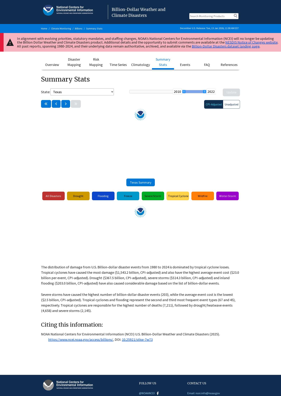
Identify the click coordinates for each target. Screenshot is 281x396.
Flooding (103, 196)
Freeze (128, 196)
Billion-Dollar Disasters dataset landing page (225, 46)
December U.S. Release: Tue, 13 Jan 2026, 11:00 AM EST (209, 28)
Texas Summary (140, 182)
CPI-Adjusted (214, 104)
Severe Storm (153, 196)
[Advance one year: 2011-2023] (65, 104)
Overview (52, 64)
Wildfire (203, 196)
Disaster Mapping (74, 62)
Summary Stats (94, 28)
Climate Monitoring (61, 28)
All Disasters (53, 196)
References (229, 64)
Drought (78, 196)
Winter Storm (227, 196)
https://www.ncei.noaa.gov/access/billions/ (80, 339)
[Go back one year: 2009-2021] (56, 104)
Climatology (140, 64)
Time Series (118, 64)
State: (45, 92)
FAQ (207, 64)
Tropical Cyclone (178, 196)
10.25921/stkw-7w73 (137, 339)
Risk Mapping (96, 62)
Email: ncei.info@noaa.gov (203, 393)
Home (44, 28)
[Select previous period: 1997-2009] (46, 104)
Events (185, 64)
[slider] (183, 91)
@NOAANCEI (149, 393)
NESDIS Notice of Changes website (251, 42)
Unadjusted (231, 104)
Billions (78, 28)
